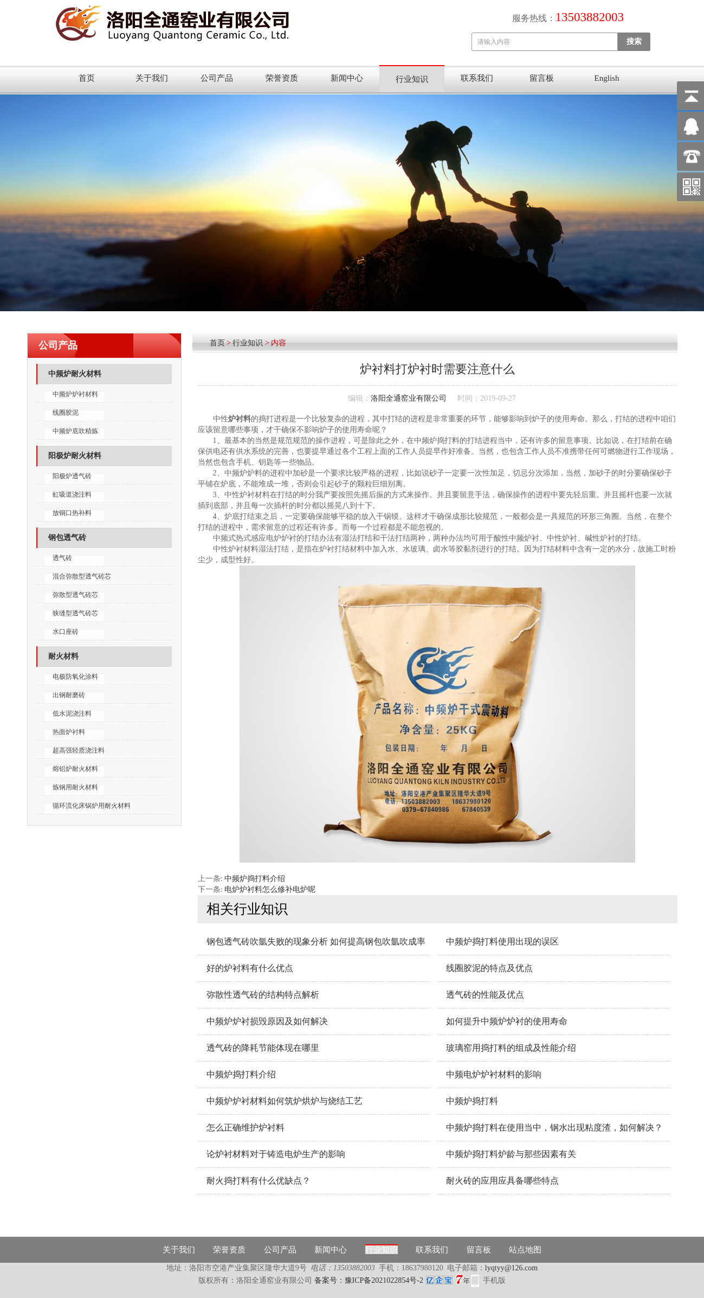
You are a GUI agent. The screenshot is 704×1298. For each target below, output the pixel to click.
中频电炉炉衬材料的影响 (493, 1074)
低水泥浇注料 (72, 713)
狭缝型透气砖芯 (75, 613)
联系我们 (477, 78)
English (607, 78)
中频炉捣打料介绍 (254, 879)
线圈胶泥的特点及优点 (489, 968)
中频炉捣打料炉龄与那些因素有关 (511, 1154)
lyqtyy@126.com (511, 1268)
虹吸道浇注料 (72, 494)
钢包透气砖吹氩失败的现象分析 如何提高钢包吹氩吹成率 (315, 941)
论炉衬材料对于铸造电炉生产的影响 (275, 1154)
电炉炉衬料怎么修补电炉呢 (269, 889)
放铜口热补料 (72, 513)
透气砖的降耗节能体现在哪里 (262, 1047)
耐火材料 (63, 656)
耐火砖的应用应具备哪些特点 (502, 1180)
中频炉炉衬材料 (75, 394)
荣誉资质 (282, 78)
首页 (87, 78)
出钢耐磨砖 (69, 695)
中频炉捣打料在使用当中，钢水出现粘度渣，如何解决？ (554, 1127)
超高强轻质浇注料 (79, 750)
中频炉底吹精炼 (75, 431)
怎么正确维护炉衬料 (245, 1127)
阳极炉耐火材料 (74, 456)
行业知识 (412, 79)
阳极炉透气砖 (72, 476)
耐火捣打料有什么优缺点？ (258, 1180)
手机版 (494, 1280)
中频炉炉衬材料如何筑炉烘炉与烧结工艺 (284, 1101)
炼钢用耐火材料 (75, 787)
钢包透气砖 (67, 538)
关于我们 (151, 78)
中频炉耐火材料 (74, 374)
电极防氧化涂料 (75, 676)
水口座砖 (66, 631)
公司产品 (217, 78)
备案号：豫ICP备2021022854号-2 (391, 1280)
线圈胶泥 (66, 412)
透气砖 (62, 558)
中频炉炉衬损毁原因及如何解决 (267, 1021)
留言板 (541, 78)
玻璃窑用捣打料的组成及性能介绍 (511, 1047)
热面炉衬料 (69, 732)
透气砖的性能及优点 (485, 994)
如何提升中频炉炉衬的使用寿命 (506, 1021)
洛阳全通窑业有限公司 (409, 398)
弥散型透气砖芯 (75, 595)
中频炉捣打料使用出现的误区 (502, 941)
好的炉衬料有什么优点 (249, 968)
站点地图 (525, 1249)
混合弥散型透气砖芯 (82, 576)
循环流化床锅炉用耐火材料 (92, 805)
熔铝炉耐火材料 (75, 769)
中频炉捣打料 (472, 1101)
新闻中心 (347, 78)
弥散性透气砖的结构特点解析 (262, 994)
